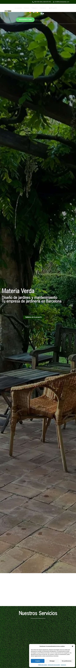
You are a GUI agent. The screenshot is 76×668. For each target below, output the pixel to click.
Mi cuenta (53, 8)
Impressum (63, 664)
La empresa (18, 8)
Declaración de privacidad (54, 664)
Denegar (52, 661)
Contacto (43, 8)
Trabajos (34, 8)
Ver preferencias (66, 661)
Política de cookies (42, 664)
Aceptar (37, 661)
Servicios (26, 8)
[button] (72, 646)
